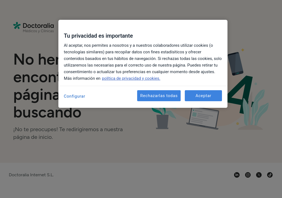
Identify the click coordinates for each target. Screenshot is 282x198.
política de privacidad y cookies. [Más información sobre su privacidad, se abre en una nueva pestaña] (131, 78)
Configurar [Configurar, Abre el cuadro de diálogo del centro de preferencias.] (74, 96)
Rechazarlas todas (159, 95)
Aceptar (203, 95)
